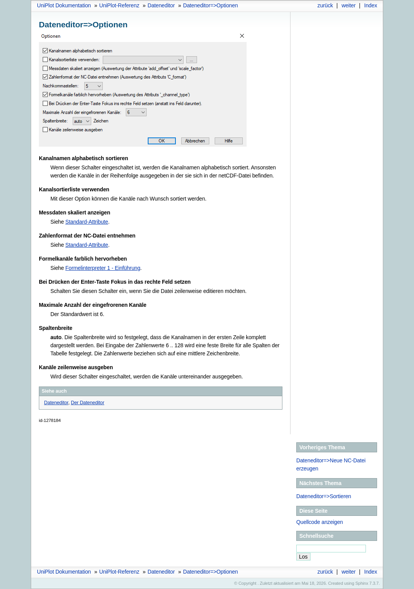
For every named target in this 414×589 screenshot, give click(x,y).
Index (370, 5)
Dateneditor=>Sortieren (323, 496)
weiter (349, 5)
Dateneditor (161, 5)
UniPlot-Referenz (119, 5)
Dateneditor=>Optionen (210, 5)
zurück (325, 5)
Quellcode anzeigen (319, 522)
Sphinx (362, 583)
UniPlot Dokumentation (64, 5)
